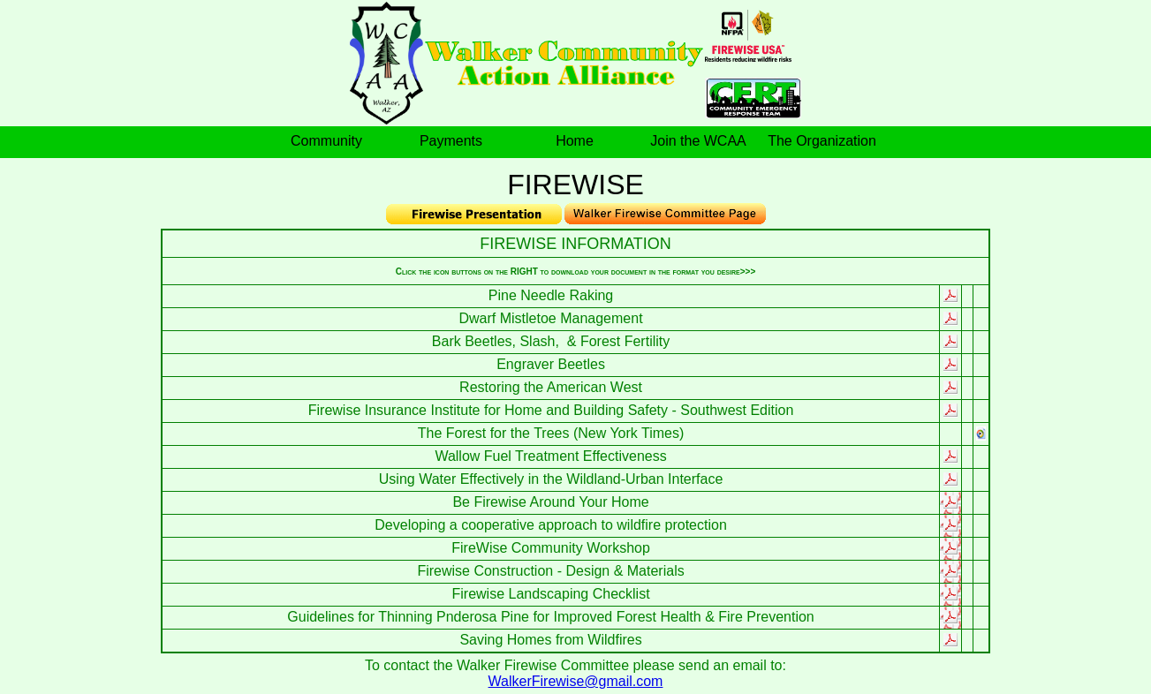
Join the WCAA (698, 140)
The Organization (822, 140)
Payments (451, 140)
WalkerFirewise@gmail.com (575, 681)
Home (575, 140)
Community (326, 140)
